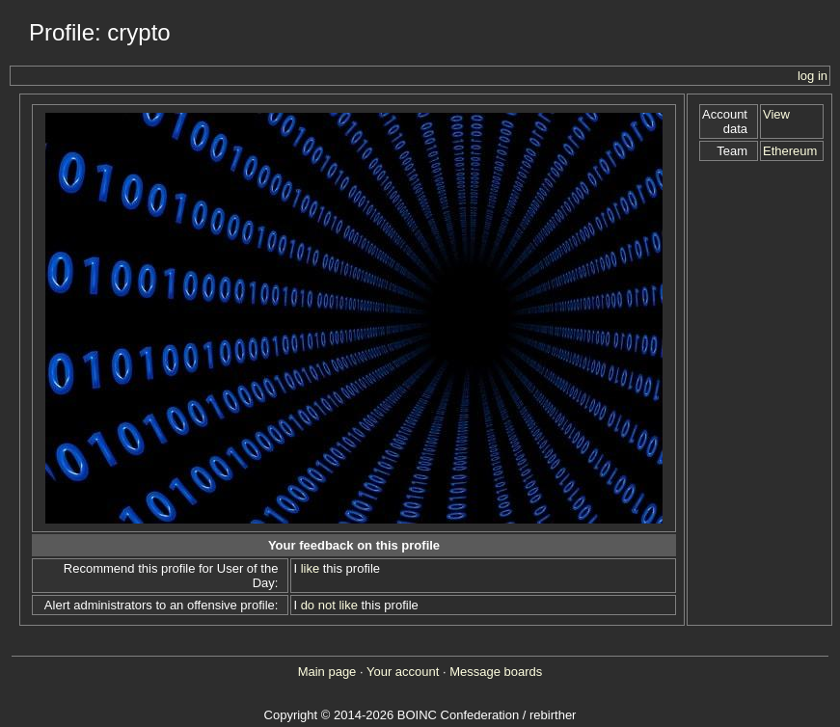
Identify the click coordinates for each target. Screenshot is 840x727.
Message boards (495, 671)
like (310, 568)
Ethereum (790, 151)
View (776, 114)
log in (812, 75)
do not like (329, 605)
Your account (402, 671)
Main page (327, 671)
